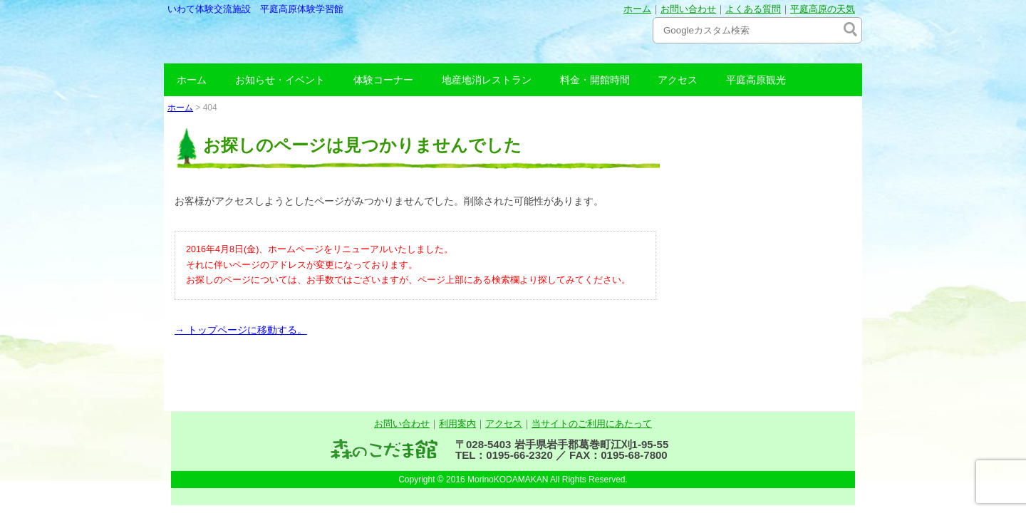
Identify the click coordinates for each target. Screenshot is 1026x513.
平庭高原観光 (756, 80)
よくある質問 (753, 9)
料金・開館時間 (595, 80)
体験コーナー (383, 80)
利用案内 (457, 423)
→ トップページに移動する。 (241, 330)
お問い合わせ (688, 9)
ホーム (637, 9)
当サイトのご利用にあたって (592, 423)
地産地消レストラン (487, 80)
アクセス (678, 80)
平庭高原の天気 (822, 9)
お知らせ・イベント (280, 80)
